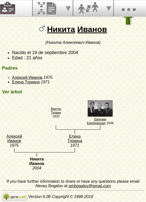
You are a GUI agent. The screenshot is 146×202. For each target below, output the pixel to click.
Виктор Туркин (56, 110)
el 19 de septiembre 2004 (52, 52)
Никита (61, 29)
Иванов (92, 29)
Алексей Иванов (27, 77)
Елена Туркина (26, 82)
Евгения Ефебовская (96, 121)
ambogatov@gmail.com (90, 186)
